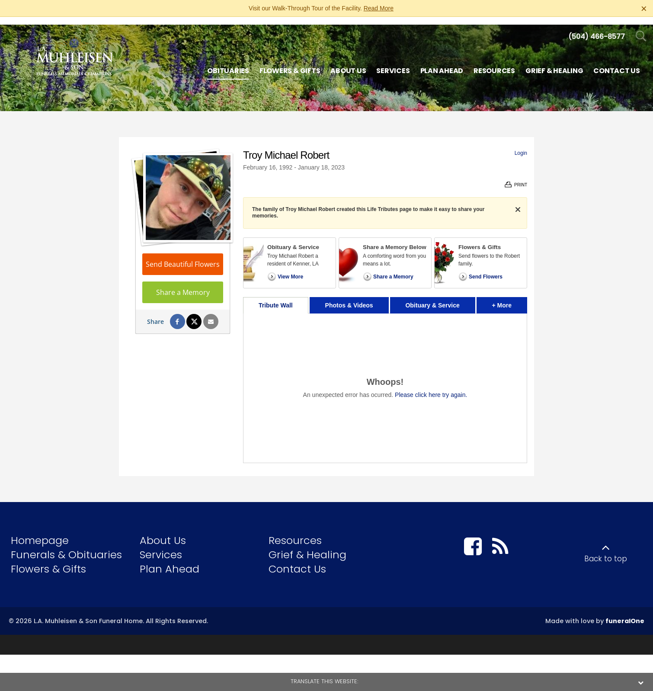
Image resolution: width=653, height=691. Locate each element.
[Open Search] (641, 29)
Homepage (40, 532)
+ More (509, 295)
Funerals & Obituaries (66, 547)
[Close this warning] (644, 8)
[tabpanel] (385, 380)
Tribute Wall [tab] (276, 297)
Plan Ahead (169, 560)
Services (161, 547)
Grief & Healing (307, 547)
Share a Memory (183, 284)
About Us (163, 532)
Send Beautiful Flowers (183, 256)
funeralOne (624, 613)
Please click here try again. (431, 387)
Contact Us (297, 560)
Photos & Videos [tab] (349, 297)
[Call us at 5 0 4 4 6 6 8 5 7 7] (596, 28)
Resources (295, 532)
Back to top (605, 551)
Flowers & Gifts (48, 560)
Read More (379, 8)
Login (521, 145)
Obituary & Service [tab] (432, 297)
